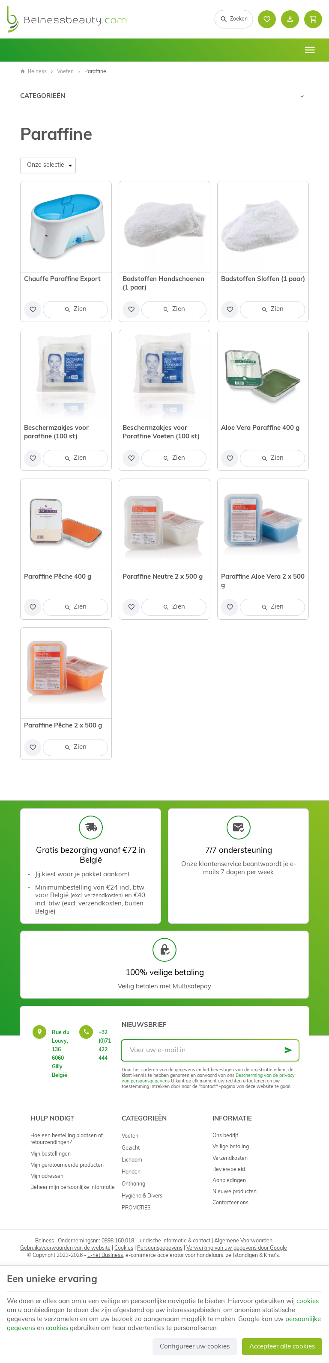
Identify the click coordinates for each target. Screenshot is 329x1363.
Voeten (65, 71)
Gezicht (131, 1148)
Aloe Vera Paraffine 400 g (260, 428)
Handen (131, 1172)
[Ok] (288, 1050)
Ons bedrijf (225, 1135)
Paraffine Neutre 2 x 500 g (163, 577)
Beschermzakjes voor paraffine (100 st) (56, 432)
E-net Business (105, 1255)
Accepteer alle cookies (282, 1347)
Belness (33, 71)
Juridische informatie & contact (174, 1241)
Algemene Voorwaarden (243, 1241)
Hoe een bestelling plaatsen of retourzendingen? (66, 1139)
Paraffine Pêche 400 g (57, 577)
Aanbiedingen (229, 1180)
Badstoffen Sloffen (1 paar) (263, 279)
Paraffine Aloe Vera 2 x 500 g (263, 581)
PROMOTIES (136, 1208)
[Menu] (309, 50)
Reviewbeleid (228, 1169)
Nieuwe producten (234, 1191)
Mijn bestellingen (50, 1154)
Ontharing (133, 1184)
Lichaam (132, 1160)
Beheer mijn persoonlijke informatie (72, 1187)
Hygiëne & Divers (142, 1196)
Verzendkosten (230, 1158)
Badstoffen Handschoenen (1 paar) (163, 283)
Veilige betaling (230, 1147)
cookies (307, 1301)
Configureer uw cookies (195, 1347)
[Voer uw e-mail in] (210, 1050)
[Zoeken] (234, 19)
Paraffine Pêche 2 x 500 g (63, 726)
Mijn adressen (46, 1176)
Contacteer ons (230, 1203)
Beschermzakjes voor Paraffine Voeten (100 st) (161, 432)
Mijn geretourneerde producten (67, 1165)
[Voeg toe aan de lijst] (32, 309)
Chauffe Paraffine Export (62, 279)
